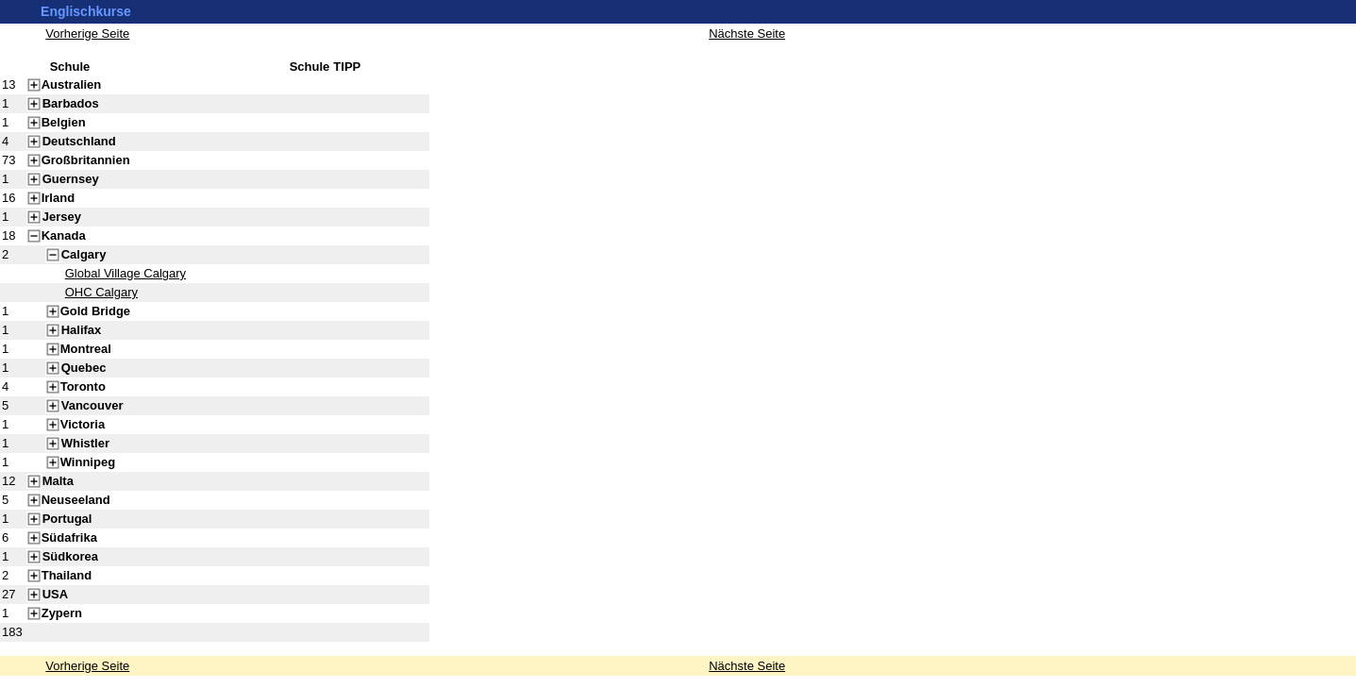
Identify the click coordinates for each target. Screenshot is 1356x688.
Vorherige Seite (87, 666)
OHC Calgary (101, 292)
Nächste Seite (747, 666)
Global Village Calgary (125, 273)
